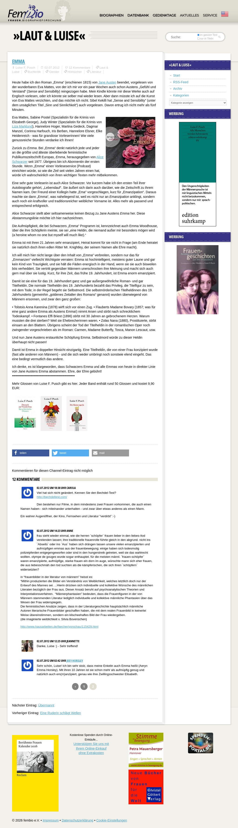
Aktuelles (189, 15)
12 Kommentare (79, 67)
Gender (54, 72)
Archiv (177, 88)
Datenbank (138, 15)
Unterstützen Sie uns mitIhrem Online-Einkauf (91, 748)
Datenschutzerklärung (77, 820)
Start (176, 75)
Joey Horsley (74, 660)
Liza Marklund (22, 126)
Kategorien (181, 95)
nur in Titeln (205, 38)
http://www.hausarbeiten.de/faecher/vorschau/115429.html (59, 626)
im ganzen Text (207, 34)
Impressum (51, 820)
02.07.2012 (52, 67)
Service (210, 15)
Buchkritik (34, 72)
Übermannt (46, 705)
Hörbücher (75, 72)
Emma (18, 61)
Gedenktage (164, 15)
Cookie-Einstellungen (111, 820)
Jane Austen (107, 82)
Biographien (111, 15)
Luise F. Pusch (25, 67)
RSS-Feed (180, 82)
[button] (30, 452)
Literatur (95, 72)
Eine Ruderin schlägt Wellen (60, 713)
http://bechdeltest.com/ (52, 497)
